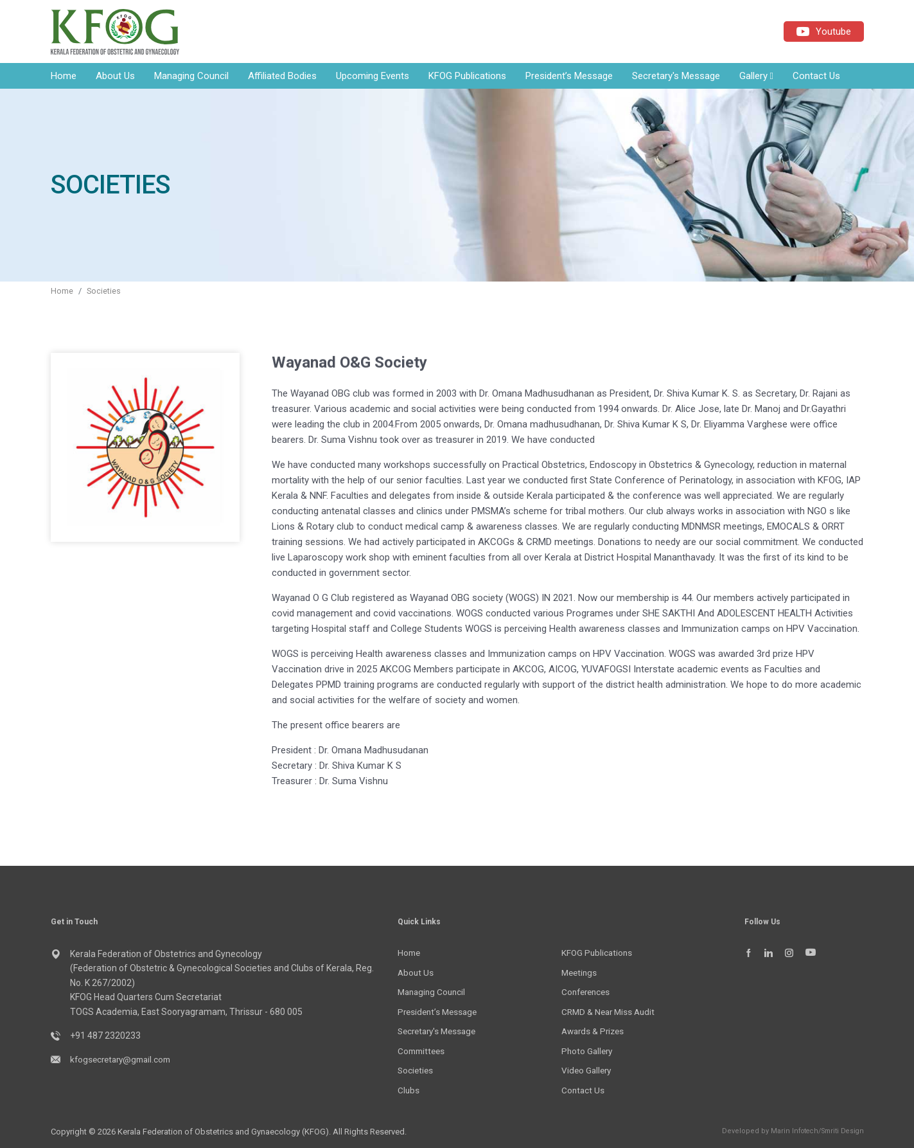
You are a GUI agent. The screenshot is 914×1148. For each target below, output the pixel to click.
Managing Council (191, 78)
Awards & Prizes (594, 1032)
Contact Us (816, 78)
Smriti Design (841, 1130)
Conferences (587, 993)
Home (63, 78)
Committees (423, 1051)
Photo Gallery (588, 1051)
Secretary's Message (676, 78)
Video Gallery (587, 1070)
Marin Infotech (789, 1130)
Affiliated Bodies (282, 78)
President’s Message (569, 78)
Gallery (756, 78)
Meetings (580, 974)
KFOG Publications (467, 78)
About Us (115, 78)
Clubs (409, 1090)
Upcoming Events (372, 78)
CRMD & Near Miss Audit (610, 1012)
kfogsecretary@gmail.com (124, 1061)
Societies (104, 293)
